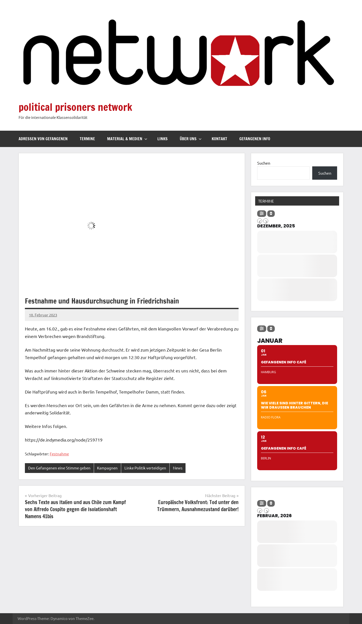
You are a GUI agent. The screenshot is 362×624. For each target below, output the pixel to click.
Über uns (191, 138)
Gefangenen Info (254, 138)
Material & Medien (127, 138)
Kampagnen (107, 467)
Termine (87, 138)
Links (162, 138)
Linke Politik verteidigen (145, 467)
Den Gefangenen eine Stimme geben (59, 467)
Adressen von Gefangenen (43, 138)
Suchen (263, 162)
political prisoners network (75, 107)
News (178, 467)
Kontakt (219, 138)
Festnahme (59, 453)
